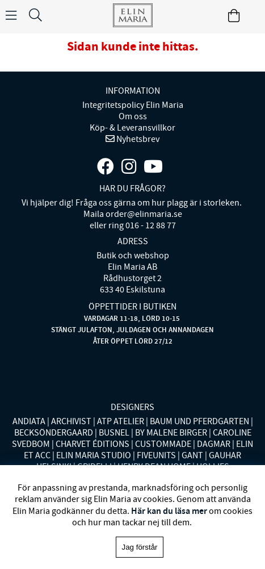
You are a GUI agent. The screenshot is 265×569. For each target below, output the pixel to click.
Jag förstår (140, 547)
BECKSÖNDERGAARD (53, 432)
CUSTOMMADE (163, 444)
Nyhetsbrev (137, 139)
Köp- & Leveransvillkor (132, 127)
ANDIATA (28, 421)
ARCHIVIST (71, 421)
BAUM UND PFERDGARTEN (199, 421)
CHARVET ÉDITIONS (92, 444)
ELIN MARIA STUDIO (93, 455)
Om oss (133, 116)
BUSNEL (114, 432)
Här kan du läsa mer (169, 511)
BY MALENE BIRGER (171, 432)
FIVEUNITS (156, 455)
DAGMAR (213, 444)
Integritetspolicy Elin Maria (132, 105)
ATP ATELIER (120, 421)
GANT (192, 455)
